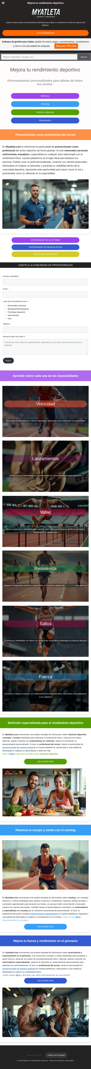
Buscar (84, 57)
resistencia (70, 585)
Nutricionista (13, 315)
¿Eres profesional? (45, 33)
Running (45, 104)
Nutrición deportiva (45, 112)
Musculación (45, 120)
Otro (10, 318)
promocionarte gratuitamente (44, 914)
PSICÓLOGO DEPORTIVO (45, 254)
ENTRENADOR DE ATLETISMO (45, 240)
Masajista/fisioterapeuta (18, 309)
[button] (34, 1055)
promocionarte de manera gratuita (18, 747)
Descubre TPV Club (66, 46)
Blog (12, 754)
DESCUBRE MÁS (45, 761)
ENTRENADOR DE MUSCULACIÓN (45, 247)
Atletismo (45, 96)
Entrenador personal (17, 305)
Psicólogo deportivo (16, 312)
